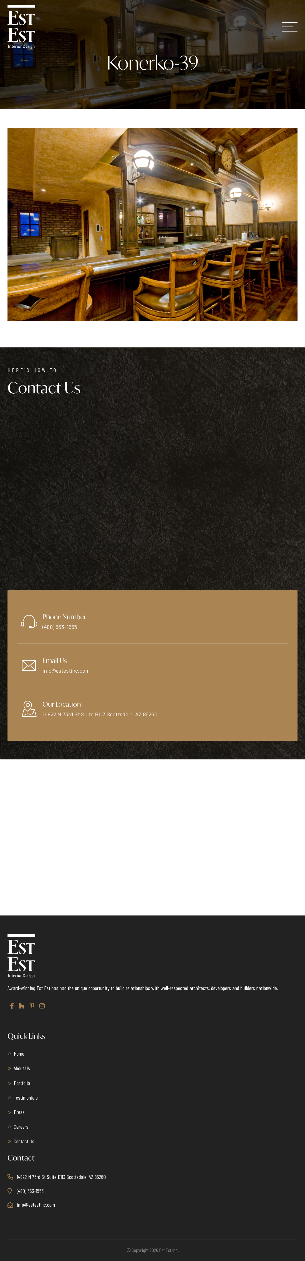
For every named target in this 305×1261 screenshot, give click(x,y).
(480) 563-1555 (59, 626)
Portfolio (22, 1082)
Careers (21, 1126)
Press (19, 1111)
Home (19, 1053)
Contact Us (24, 1141)
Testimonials (26, 1097)
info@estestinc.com (66, 670)
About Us (22, 1068)
